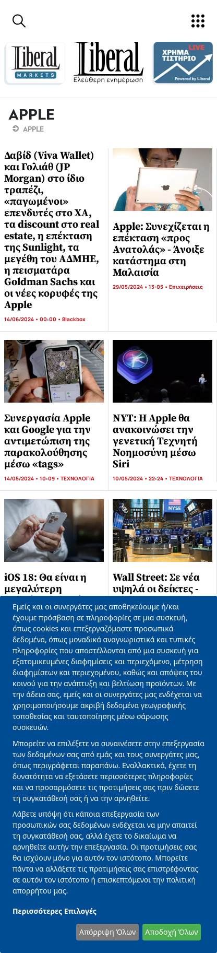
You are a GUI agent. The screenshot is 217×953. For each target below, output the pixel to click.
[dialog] (108, 774)
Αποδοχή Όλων (171, 932)
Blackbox (74, 319)
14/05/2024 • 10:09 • (32, 478)
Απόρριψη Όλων (107, 932)
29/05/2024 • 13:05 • (141, 286)
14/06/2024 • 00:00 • (33, 319)
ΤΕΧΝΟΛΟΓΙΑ (77, 478)
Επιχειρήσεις (186, 286)
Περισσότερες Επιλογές (55, 911)
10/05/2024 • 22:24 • (141, 478)
